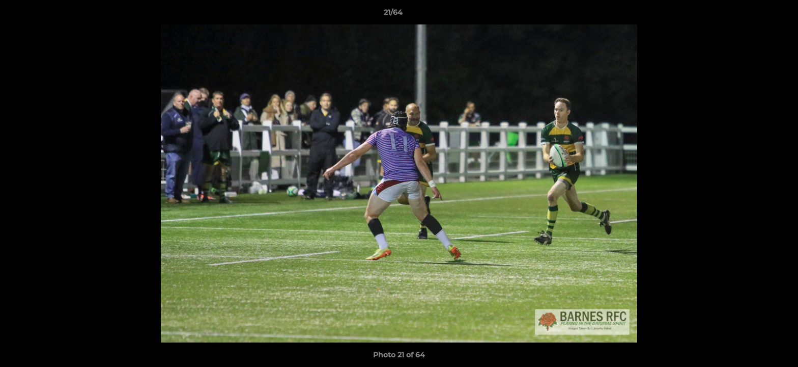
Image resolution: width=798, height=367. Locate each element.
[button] (755, 14)
